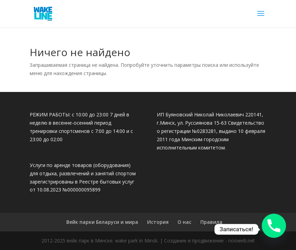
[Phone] (274, 229)
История (158, 222)
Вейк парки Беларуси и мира (102, 222)
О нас (184, 222)
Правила (211, 222)
